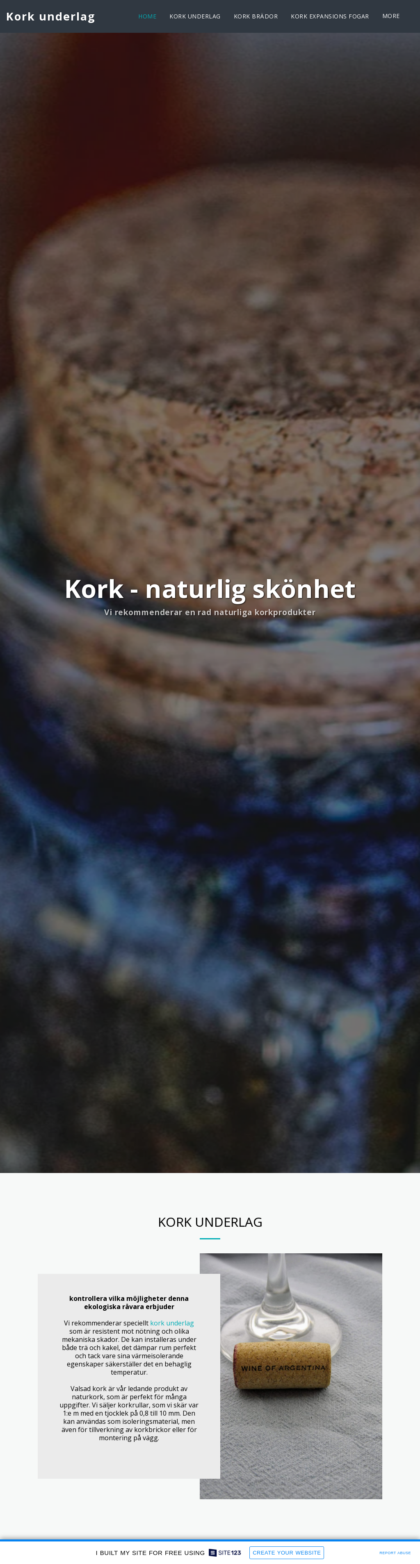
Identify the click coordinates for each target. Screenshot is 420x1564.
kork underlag (172, 1323)
